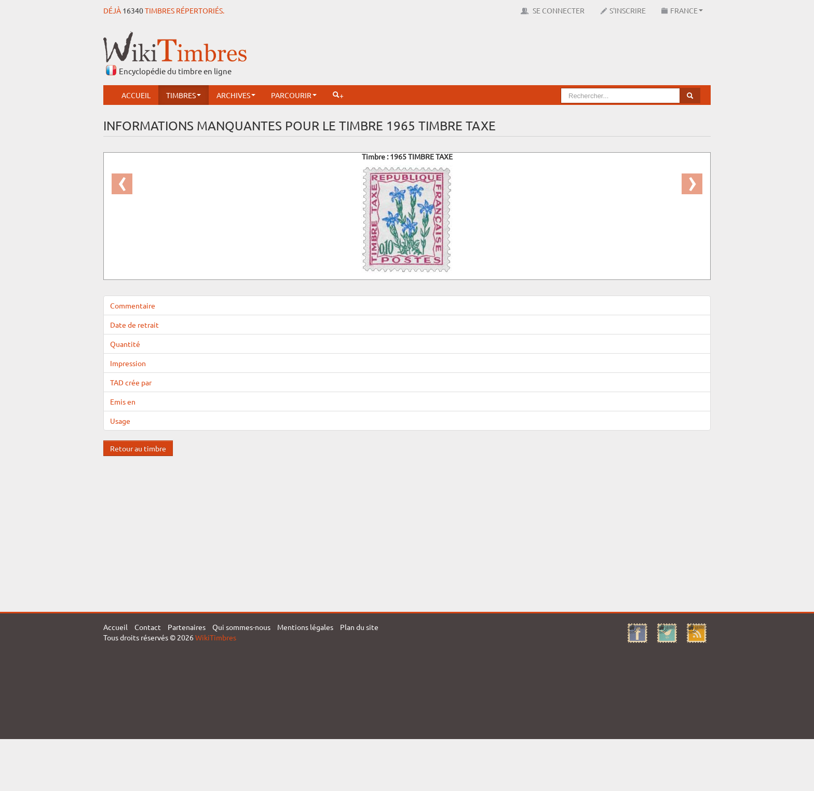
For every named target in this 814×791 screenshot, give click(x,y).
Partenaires (187, 627)
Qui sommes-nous (241, 627)
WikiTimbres (215, 637)
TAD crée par (131, 382)
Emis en (122, 401)
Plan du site (359, 627)
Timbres (183, 95)
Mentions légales (305, 627)
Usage (120, 420)
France (682, 10)
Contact (147, 627)
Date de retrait (134, 324)
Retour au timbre (138, 448)
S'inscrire (623, 10)
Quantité (125, 343)
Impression (128, 363)
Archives (235, 95)
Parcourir (294, 95)
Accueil (136, 95)
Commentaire (132, 305)
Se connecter (553, 10)
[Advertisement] (522, 54)
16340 (133, 10)
